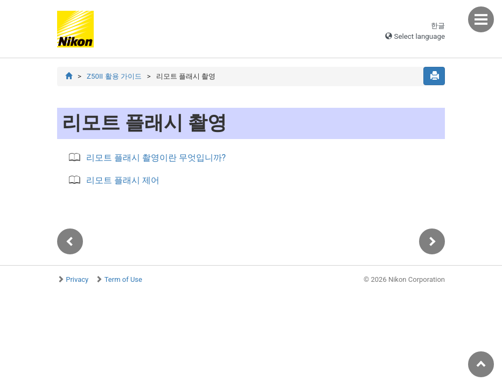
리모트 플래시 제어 (122, 180)
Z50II (114, 76)
